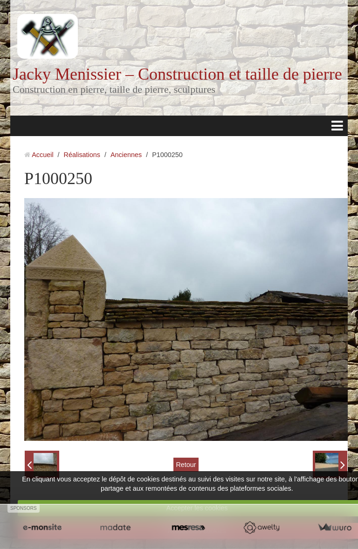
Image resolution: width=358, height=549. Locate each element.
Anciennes (126, 154)
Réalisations (82, 154)
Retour (186, 464)
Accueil (42, 154)
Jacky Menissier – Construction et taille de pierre (177, 74)
